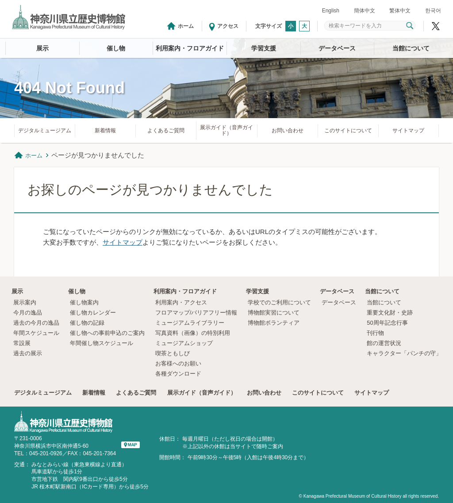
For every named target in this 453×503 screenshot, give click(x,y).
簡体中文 (364, 11)
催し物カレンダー (93, 312)
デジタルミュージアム (44, 130)
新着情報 (105, 130)
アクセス (227, 26)
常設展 (22, 343)
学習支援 (263, 48)
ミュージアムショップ (184, 343)
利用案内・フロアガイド (190, 48)
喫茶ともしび (172, 353)
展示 (42, 48)
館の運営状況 (384, 343)
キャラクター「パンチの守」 (404, 353)
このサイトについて (348, 130)
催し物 (116, 48)
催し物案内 (84, 302)
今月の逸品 (27, 312)
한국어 (433, 11)
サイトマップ (408, 130)
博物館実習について (276, 312)
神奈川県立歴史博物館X (435, 26)
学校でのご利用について (279, 302)
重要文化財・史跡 (390, 312)
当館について (411, 48)
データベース (337, 48)
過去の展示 (27, 353)
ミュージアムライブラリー (189, 322)
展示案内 (24, 302)
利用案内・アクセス (181, 302)
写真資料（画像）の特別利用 (192, 333)
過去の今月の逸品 (36, 322)
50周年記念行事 (387, 322)
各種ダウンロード (178, 373)
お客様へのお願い (178, 363)
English (330, 11)
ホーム (186, 26)
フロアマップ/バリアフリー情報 (196, 312)
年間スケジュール (36, 333)
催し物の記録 (87, 322)
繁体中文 (400, 11)
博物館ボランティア (273, 322)
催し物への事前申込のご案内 (107, 333)
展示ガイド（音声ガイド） (226, 130)
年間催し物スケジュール (101, 343)
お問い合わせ (287, 130)
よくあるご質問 (165, 130)
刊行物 (375, 333)
